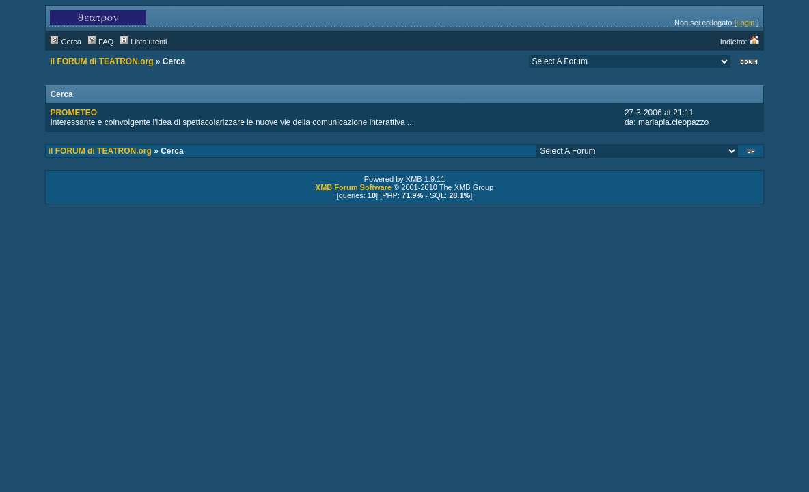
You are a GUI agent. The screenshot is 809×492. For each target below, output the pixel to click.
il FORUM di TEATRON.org (101, 61)
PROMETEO (73, 113)
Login (746, 22)
